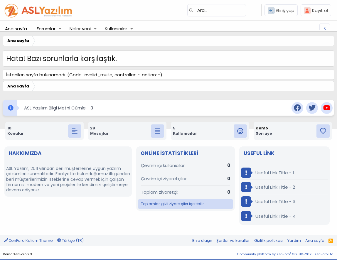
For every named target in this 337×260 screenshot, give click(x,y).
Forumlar (46, 29)
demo (262, 128)
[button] (60, 28)
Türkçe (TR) (70, 240)
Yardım (294, 240)
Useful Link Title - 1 (267, 173)
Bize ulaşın (202, 240)
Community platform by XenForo (285, 254)
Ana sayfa (16, 29)
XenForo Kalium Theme (28, 240)
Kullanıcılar (116, 29)
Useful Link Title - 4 (268, 216)
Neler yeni (80, 29)
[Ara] (216, 10)
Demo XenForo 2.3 (17, 254)
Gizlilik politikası (268, 240)
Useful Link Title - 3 (268, 201)
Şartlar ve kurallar (233, 240)
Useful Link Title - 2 (268, 187)
